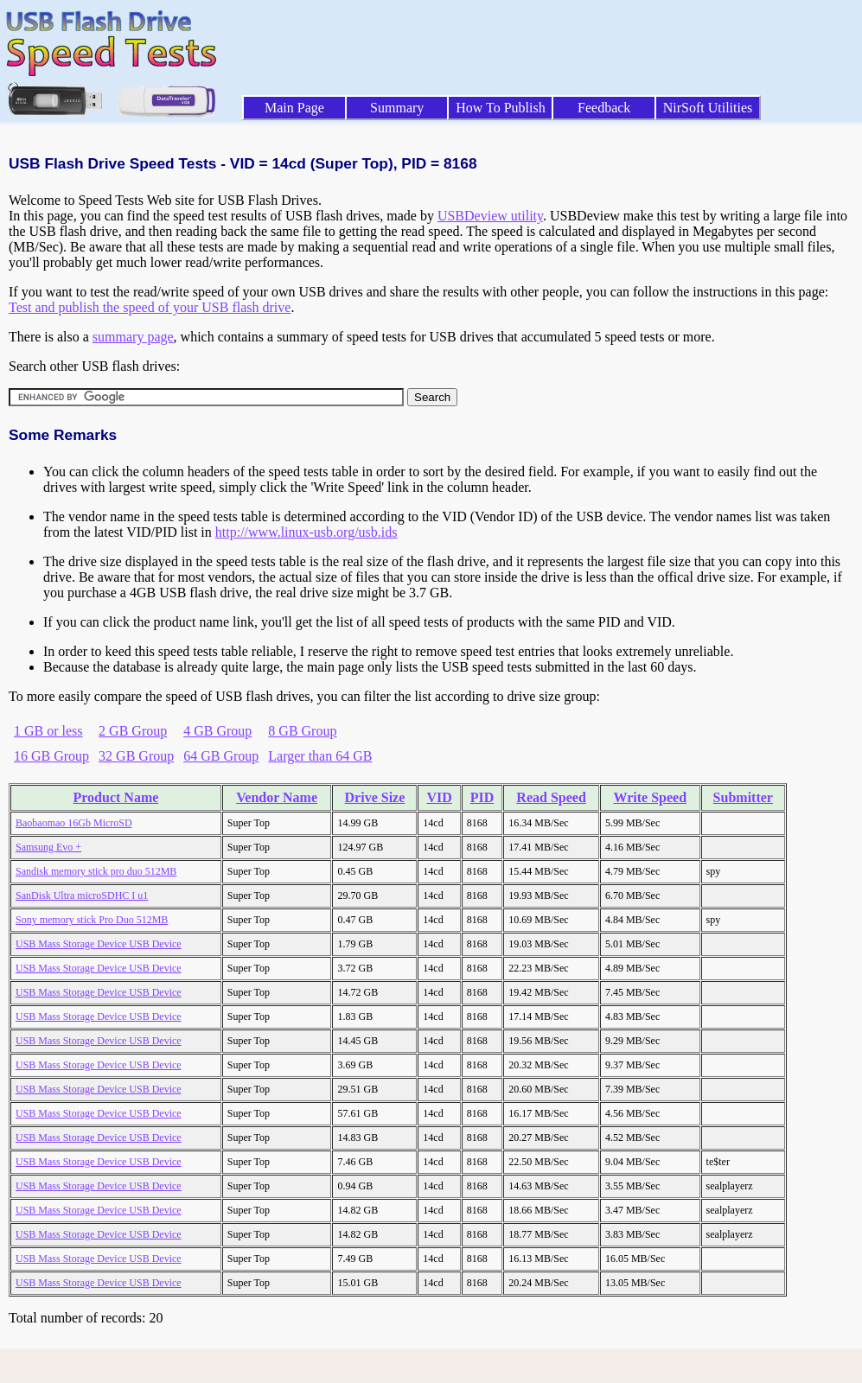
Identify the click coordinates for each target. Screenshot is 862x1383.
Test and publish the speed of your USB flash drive (150, 307)
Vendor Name (276, 797)
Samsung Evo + (48, 847)
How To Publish (501, 107)
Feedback (604, 107)
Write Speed (649, 797)
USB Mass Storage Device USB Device (99, 944)
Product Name (116, 797)
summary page (133, 336)
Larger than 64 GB (320, 756)
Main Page (294, 107)
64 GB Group (221, 756)
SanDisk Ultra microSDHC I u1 (82, 895)
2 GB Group (133, 730)
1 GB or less (48, 730)
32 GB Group (136, 756)
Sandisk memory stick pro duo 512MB (96, 871)
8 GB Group (302, 730)
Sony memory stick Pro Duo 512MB (92, 920)
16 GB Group (51, 756)
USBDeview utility (490, 215)
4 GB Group (217, 730)
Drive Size (375, 797)
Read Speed (550, 797)
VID (438, 797)
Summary (397, 107)
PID (482, 797)
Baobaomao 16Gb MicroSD (74, 823)
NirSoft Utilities (708, 107)
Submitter (743, 797)
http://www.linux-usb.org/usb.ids (306, 532)
